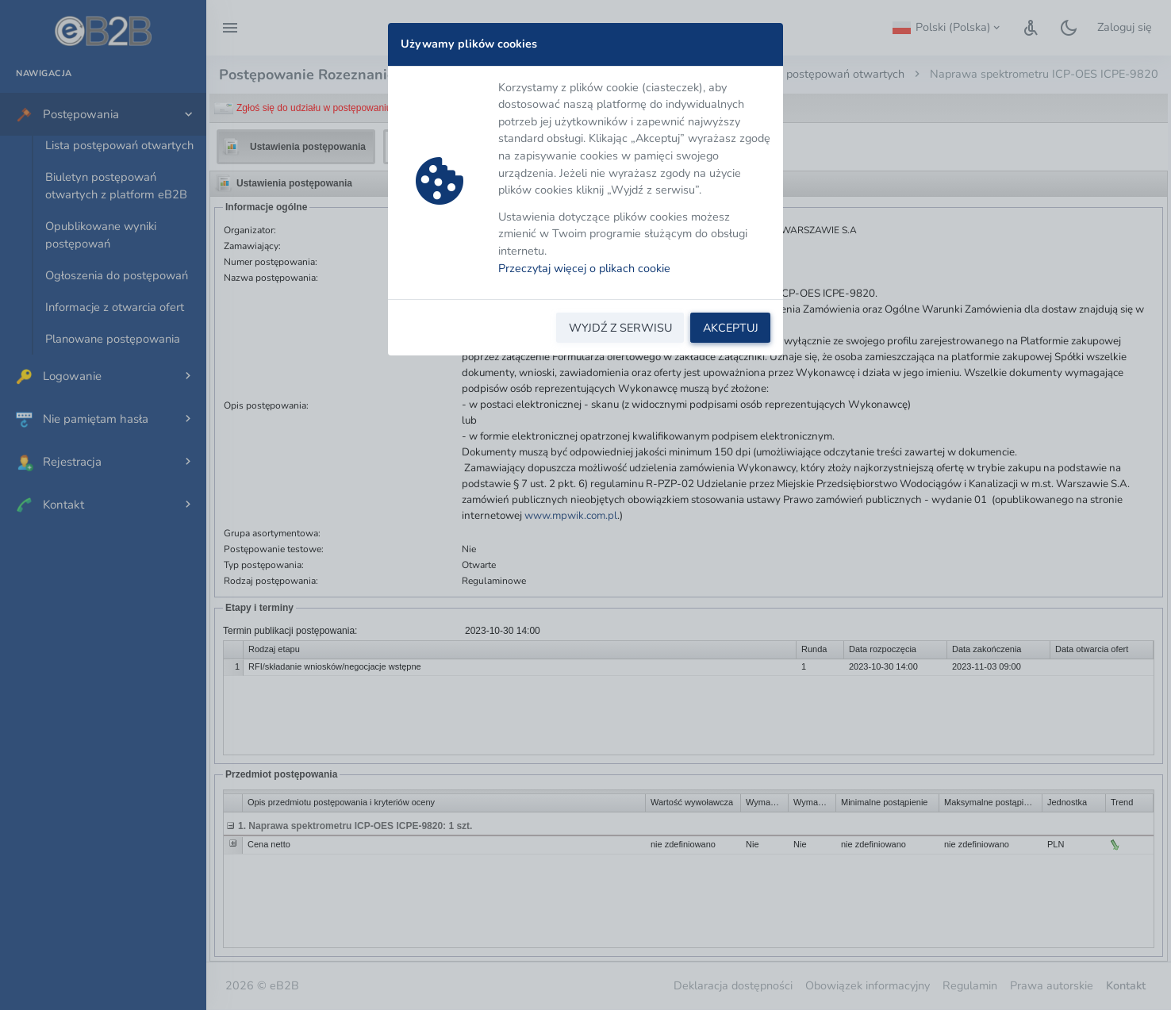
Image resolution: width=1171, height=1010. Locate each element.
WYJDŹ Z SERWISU (620, 328)
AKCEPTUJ (730, 328)
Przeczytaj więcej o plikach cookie (584, 268)
